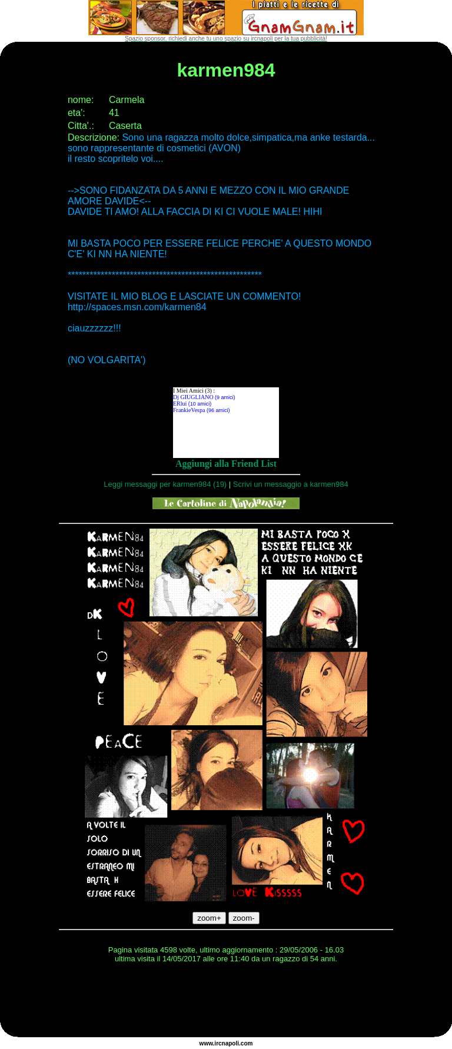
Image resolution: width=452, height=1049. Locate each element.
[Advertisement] (226, 1002)
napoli (230, 1043)
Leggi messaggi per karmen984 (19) (165, 484)
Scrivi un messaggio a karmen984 (290, 484)
